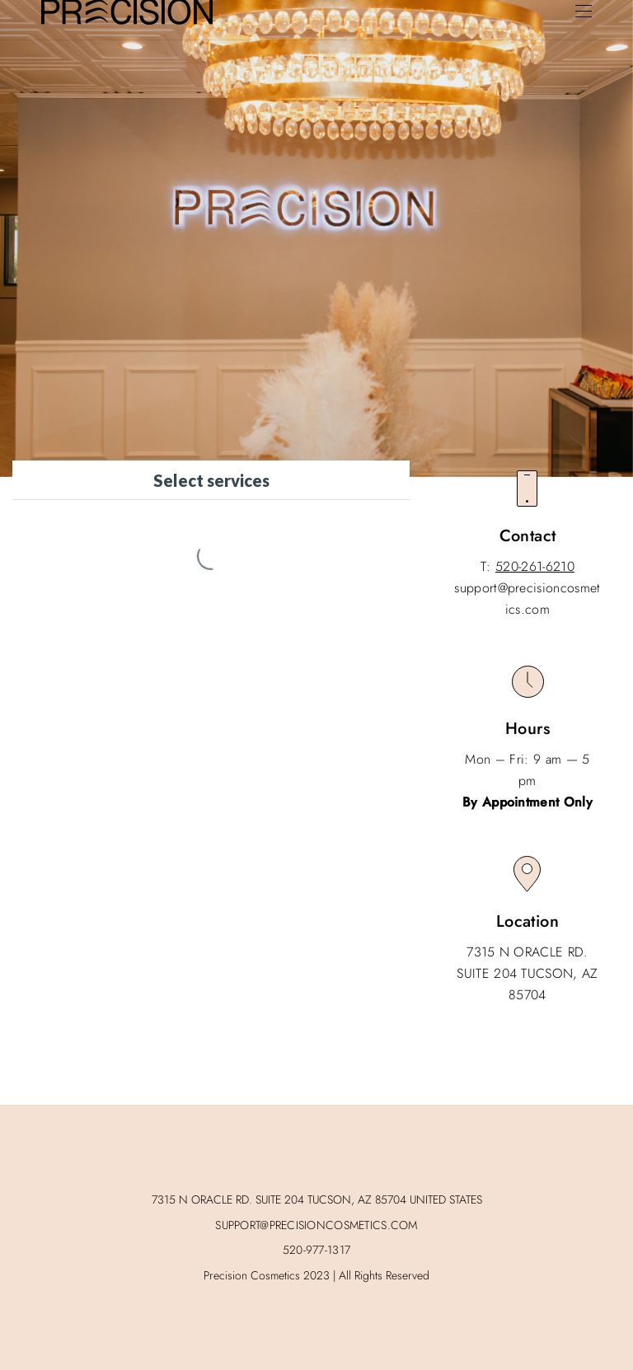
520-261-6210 (534, 566)
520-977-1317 (316, 1249)
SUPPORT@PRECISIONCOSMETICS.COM (316, 1225)
